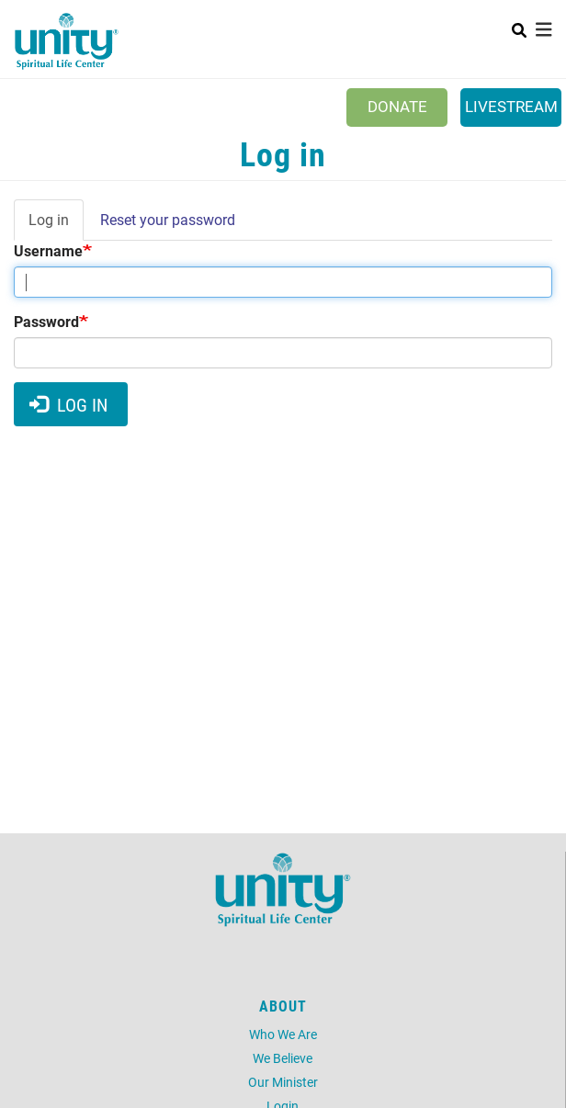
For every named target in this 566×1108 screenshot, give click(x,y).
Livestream (511, 106)
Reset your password (167, 219)
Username (48, 250)
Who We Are (283, 1034)
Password (46, 321)
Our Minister (283, 1082)
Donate (397, 106)
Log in (56, 225)
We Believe (282, 1058)
